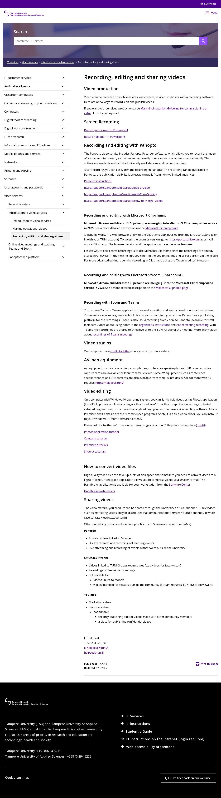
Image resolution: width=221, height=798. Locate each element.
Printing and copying (17, 170)
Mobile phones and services (22, 154)
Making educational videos (30, 228)
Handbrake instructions (99, 491)
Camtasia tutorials (96, 438)
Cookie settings (103, 774)
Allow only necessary (194, 774)
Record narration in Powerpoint (104, 137)
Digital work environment (20, 128)
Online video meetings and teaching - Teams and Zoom (32, 246)
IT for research (14, 137)
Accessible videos (19, 204)
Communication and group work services (30, 103)
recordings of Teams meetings (112, 334)
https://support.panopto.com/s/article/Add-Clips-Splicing (120, 194)
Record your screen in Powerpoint (106, 130)
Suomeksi (208, 3)
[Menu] (209, 13)
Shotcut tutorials (95, 451)
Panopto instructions (98, 181)
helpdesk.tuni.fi (94, 652)
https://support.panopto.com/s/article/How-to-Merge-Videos (123, 201)
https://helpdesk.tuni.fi (109, 383)
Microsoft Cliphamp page (161, 228)
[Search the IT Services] (110, 41)
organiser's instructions (154, 325)
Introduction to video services (27, 213)
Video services (13, 196)
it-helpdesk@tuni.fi (96, 648)
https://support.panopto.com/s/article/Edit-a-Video (117, 188)
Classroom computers (18, 95)
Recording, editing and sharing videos (38, 236)
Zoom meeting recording (192, 325)
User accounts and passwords (23, 187)
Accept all (148, 774)
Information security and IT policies (27, 145)
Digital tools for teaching (20, 120)
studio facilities (120, 351)
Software (10, 179)
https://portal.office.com (184, 239)
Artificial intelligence (17, 86)
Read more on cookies (38, 790)
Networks (10, 162)
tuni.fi (201, 425)
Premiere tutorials (96, 445)
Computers (11, 111)
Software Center (180, 484)
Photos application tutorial (101, 432)
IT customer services (17, 78)
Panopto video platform (23, 257)
